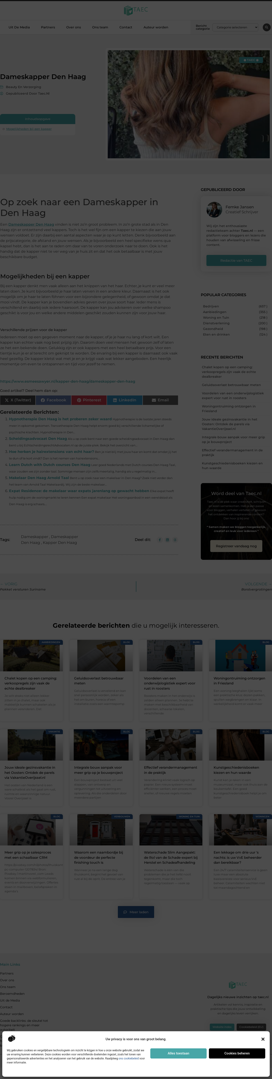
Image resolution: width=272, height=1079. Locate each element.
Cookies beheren (237, 1053)
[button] (263, 1039)
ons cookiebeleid (129, 1058)
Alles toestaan (178, 1053)
